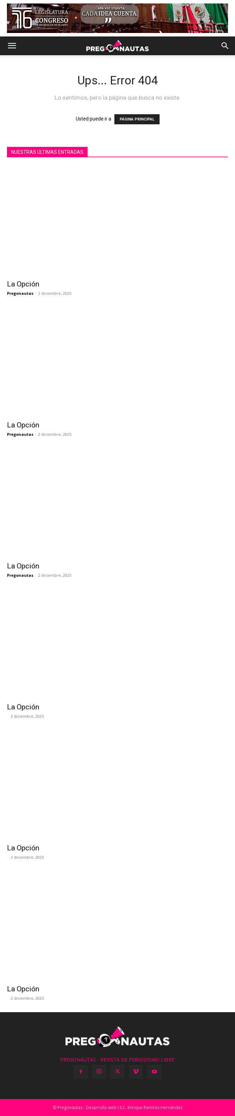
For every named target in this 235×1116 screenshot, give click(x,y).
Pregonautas (20, 293)
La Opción (23, 284)
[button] (12, 45)
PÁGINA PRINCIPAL (137, 119)
